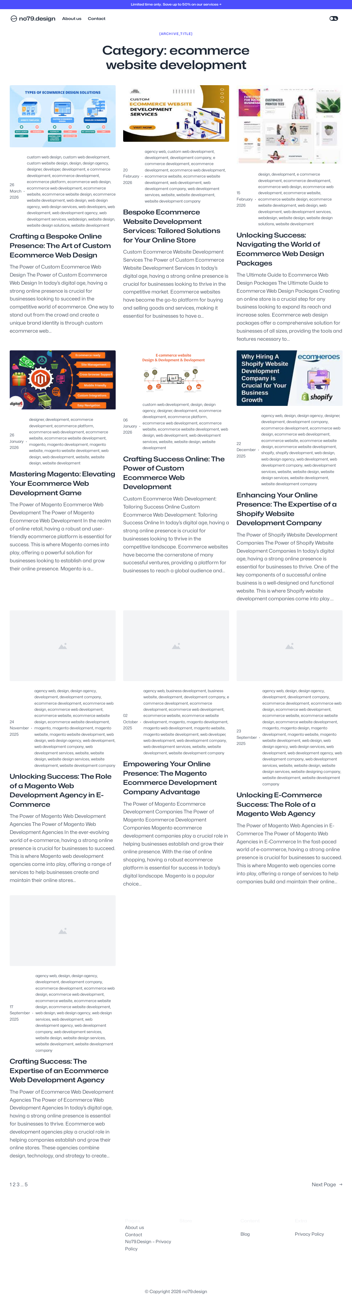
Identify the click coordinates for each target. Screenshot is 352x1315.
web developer (212, 734)
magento (37, 444)
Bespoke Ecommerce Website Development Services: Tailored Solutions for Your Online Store (171, 226)
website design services (68, 759)
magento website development (72, 450)
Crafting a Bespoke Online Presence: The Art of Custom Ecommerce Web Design (60, 245)
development (73, 169)
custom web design (44, 157)
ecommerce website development (75, 438)
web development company (59, 746)
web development (186, 182)
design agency (95, 163)
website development (90, 225)
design (75, 163)
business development (186, 690)
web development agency (75, 212)
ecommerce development (75, 175)
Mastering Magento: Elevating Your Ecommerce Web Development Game (62, 483)
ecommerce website (163, 176)
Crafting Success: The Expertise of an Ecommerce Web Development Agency (59, 1070)
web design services (59, 206)
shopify (267, 452)
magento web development (167, 727)
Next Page (327, 1185)
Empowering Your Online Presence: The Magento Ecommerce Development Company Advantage (170, 778)
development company (190, 157)
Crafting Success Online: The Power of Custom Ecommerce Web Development (174, 473)
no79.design (37, 18)
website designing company (315, 771)
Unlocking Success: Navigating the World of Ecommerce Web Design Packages (280, 249)
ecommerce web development (54, 188)
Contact (133, 1234)
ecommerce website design (67, 194)
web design (76, 200)
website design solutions (48, 225)
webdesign (77, 219)
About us (134, 1227)
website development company (173, 201)
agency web (155, 151)
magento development (67, 444)
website (168, 194)
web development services (307, 211)
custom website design (47, 163)
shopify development (294, 452)
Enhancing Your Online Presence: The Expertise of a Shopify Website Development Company (287, 509)
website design (101, 219)
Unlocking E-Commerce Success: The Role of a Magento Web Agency (279, 804)
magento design (294, 727)
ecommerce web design (88, 181)
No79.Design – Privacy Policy (148, 1245)
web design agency (278, 459)
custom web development (86, 157)
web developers (92, 206)
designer (34, 169)
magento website (209, 727)
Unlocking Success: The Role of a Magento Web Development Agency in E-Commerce (61, 790)
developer (51, 169)
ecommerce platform (46, 181)
